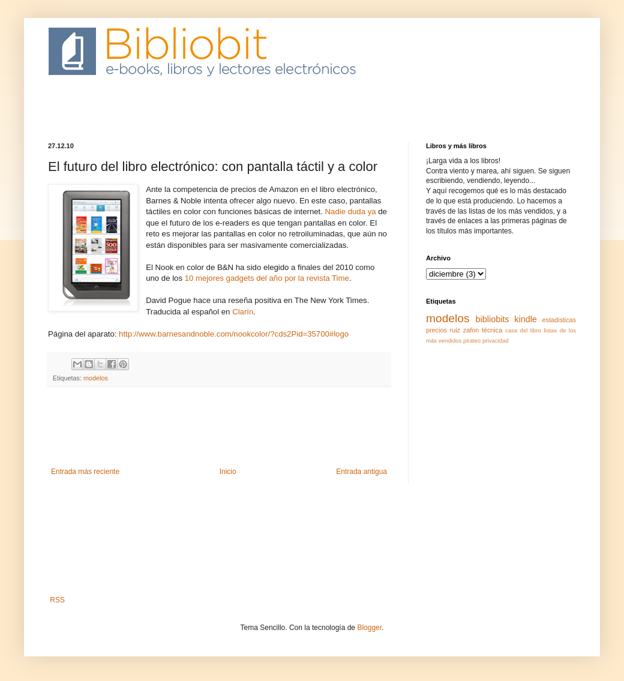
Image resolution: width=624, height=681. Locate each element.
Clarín (242, 311)
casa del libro (523, 330)
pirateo (472, 340)
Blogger (369, 627)
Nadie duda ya (350, 211)
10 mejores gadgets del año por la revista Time (265, 278)
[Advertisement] (266, 116)
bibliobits (492, 319)
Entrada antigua (361, 471)
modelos (95, 378)
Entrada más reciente (85, 471)
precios (436, 330)
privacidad (495, 340)
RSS (57, 600)
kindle (525, 319)
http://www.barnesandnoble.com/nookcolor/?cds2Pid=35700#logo (234, 333)
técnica (492, 330)
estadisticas (559, 319)
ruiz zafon (464, 330)
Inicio (228, 471)
